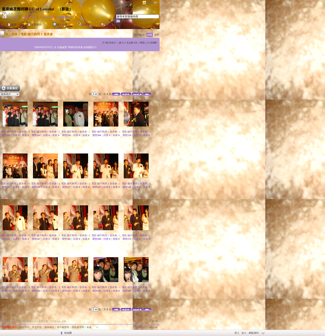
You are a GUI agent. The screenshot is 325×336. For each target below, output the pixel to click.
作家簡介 (110, 24)
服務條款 (49, 327)
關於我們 (24, 327)
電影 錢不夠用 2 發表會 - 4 (15, 131)
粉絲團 (68, 332)
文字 (156, 34)
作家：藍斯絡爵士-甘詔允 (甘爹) (26, 13)
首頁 (13, 24)
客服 (89, 327)
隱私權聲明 (78, 327)
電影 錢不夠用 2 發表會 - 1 (106, 131)
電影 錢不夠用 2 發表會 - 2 (75, 131)
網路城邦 (152, 2)
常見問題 (37, 327)
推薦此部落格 (28, 17)
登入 (236, 332)
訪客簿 (86, 24)
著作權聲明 (63, 327)
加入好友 (13, 17)
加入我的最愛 (46, 17)
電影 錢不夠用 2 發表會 (37, 34)
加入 (243, 332)
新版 (65, 9)
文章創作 (36, 24)
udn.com (153, 327)
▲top (155, 320)
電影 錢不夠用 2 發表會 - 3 (45, 131)
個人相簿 (62, 24)
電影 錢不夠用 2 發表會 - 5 (136, 131)
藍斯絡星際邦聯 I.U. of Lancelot (28, 9)
